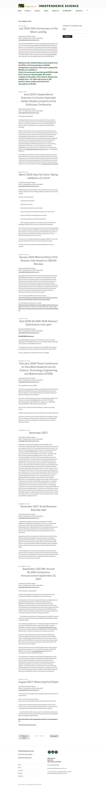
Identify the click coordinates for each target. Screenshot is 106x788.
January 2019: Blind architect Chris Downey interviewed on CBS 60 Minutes (38, 260)
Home (19, 10)
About (46, 10)
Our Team (20, 770)
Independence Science (59, 6)
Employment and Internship (24, 757)
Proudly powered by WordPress (33, 784)
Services (38, 10)
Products (28, 10)
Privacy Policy (28, 754)
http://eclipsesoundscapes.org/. (27, 724)
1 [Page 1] (36, 736)
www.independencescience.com (47, 627)
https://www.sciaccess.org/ (50, 164)
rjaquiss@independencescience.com (28, 40)
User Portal (80, 10)
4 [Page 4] (44, 736)
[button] (87, 10)
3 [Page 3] (41, 736)
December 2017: (38, 432)
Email (64, 29)
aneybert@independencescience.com (36, 149)
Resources (56, 10)
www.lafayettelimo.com (39, 651)
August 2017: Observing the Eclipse (38, 681)
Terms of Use (21, 754)
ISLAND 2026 (68, 10)
